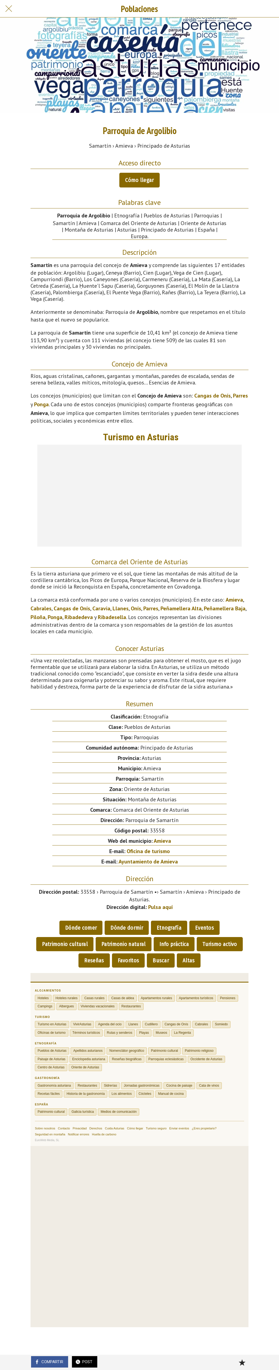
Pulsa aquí (160, 907)
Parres (240, 395)
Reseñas (94, 960)
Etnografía (169, 928)
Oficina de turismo (148, 851)
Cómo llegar (139, 180)
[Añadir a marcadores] (241, 1362)
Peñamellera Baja (224, 608)
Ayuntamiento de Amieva (148, 861)
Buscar (161, 960)
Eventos (204, 928)
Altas (189, 960)
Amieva (234, 599)
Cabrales (41, 608)
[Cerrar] (8, 8)
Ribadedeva (79, 617)
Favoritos (128, 960)
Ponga (41, 404)
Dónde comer (81, 928)
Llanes (121, 608)
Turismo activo (219, 944)
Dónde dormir (126, 928)
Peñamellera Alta (181, 608)
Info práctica (174, 944)
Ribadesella (112, 617)
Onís (136, 608)
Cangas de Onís (212, 395)
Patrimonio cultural (65, 944)
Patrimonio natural (123, 944)
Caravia (101, 608)
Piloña (38, 617)
